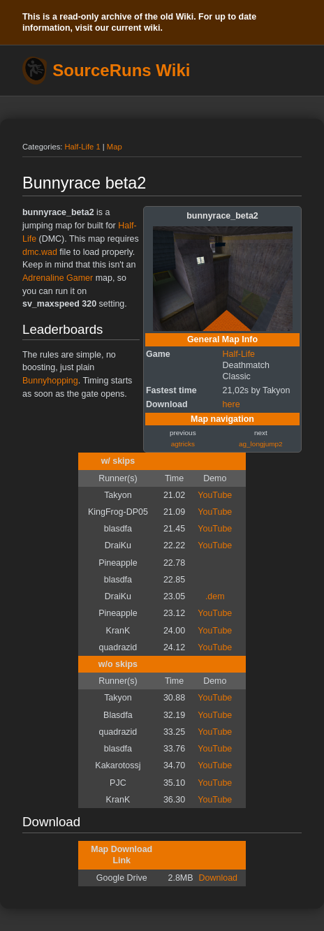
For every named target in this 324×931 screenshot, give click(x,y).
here (231, 404)
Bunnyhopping (50, 381)
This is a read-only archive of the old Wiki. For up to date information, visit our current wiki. (139, 22)
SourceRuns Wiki (121, 70)
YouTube (215, 495)
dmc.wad (39, 252)
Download (218, 878)
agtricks (183, 444)
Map (114, 146)
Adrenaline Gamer (57, 278)
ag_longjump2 (261, 444)
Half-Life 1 (83, 146)
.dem (215, 596)
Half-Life (239, 354)
